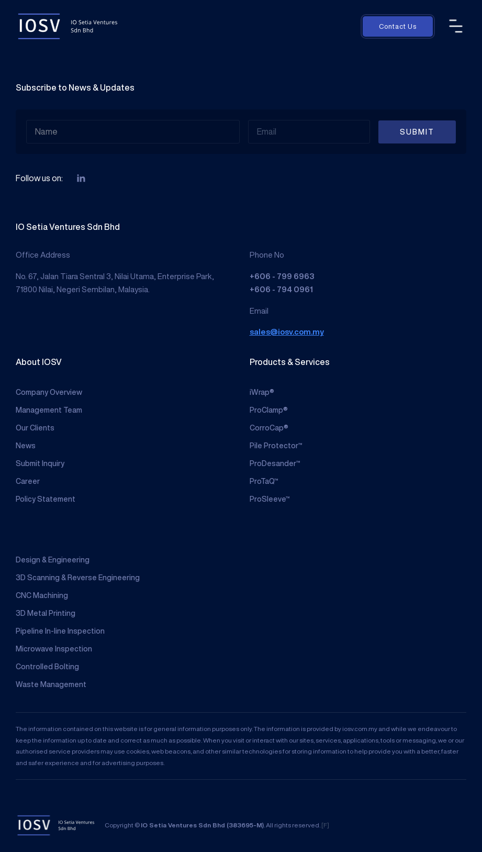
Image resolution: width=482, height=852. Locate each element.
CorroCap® (269, 427)
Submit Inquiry (40, 463)
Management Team (49, 410)
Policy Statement (45, 499)
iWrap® (262, 392)
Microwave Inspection (54, 648)
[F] (325, 825)
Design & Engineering (52, 559)
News (26, 445)
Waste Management (51, 684)
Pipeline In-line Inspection (60, 631)
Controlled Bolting (47, 666)
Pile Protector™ (276, 445)
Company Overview (49, 392)
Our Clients (35, 427)
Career (28, 481)
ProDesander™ (275, 463)
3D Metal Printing (45, 613)
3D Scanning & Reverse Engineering (78, 577)
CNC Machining (42, 595)
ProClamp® (269, 410)
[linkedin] (81, 178)
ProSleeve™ (270, 499)
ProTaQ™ (264, 481)
